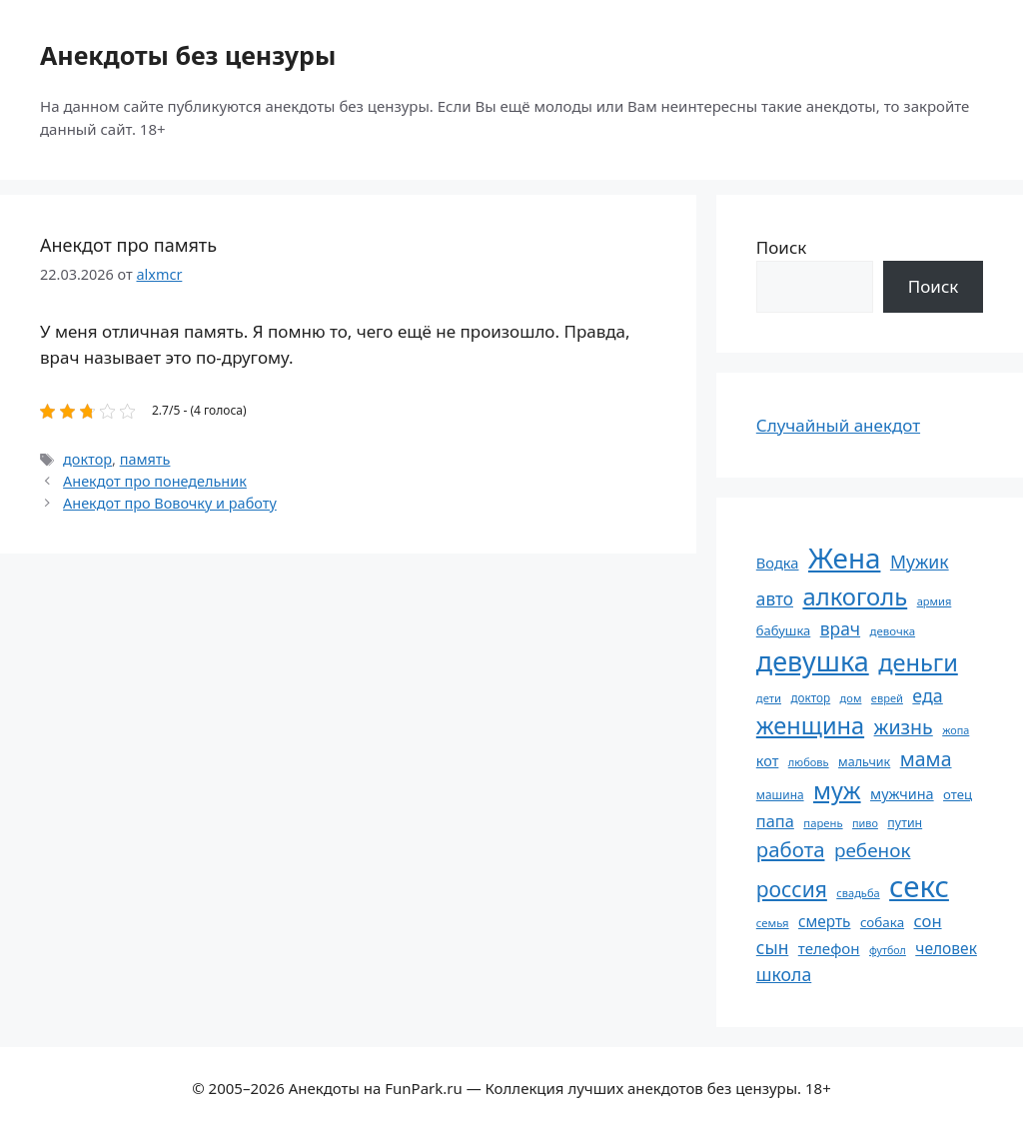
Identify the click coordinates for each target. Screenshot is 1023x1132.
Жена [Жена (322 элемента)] (844, 557)
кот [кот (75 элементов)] (767, 760)
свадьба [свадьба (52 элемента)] (857, 892)
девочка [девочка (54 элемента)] (893, 630)
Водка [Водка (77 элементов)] (777, 562)
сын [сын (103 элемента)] (772, 947)
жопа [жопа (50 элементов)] (955, 729)
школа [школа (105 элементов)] (783, 974)
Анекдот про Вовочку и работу (170, 503)
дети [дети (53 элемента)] (768, 697)
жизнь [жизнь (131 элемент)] (903, 726)
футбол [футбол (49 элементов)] (887, 950)
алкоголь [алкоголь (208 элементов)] (854, 596)
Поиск (781, 247)
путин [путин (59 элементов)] (904, 822)
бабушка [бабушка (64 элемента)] (783, 630)
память (145, 459)
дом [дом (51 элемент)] (851, 697)
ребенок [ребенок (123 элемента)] (872, 850)
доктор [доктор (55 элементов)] (810, 697)
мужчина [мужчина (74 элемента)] (902, 793)
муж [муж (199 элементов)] (837, 790)
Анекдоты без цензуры (188, 55)
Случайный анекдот (838, 425)
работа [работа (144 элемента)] (790, 849)
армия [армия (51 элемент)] (934, 600)
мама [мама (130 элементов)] (926, 758)
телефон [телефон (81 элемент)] (829, 948)
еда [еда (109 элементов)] (927, 695)
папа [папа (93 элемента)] (775, 820)
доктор (87, 459)
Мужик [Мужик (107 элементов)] (919, 561)
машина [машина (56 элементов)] (780, 794)
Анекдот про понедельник (155, 481)
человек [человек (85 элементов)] (946, 948)
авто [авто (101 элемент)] (774, 598)
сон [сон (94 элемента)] (928, 920)
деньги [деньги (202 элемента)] (918, 662)
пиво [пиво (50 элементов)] (865, 822)
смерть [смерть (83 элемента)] (824, 921)
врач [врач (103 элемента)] (840, 628)
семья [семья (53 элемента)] (772, 922)
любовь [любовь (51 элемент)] (808, 761)
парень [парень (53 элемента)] (822, 822)
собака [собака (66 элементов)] (882, 922)
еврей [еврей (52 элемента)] (887, 697)
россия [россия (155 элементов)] (791, 888)
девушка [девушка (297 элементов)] (812, 660)
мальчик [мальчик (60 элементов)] (864, 761)
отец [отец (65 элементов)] (957, 794)
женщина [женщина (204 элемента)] (810, 725)
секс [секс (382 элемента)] (919, 886)
